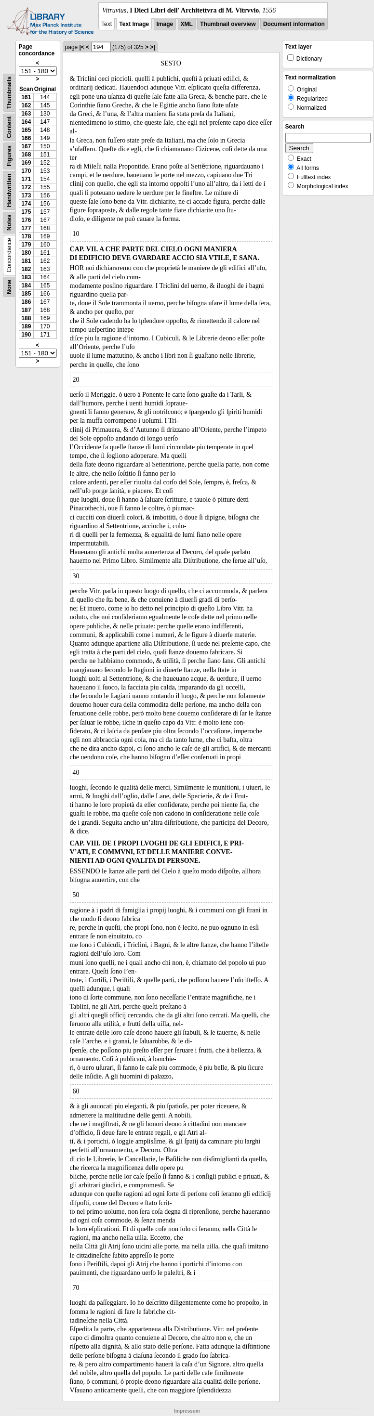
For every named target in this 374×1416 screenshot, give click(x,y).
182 (26, 269)
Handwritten (9, 190)
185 (26, 293)
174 (26, 203)
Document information (294, 24)
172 (26, 187)
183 (26, 277)
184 (26, 285)
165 (26, 130)
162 (26, 105)
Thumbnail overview (227, 24)
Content (9, 127)
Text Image (134, 24)
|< (82, 47)
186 (26, 302)
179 (26, 244)
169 (26, 162)
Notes (9, 223)
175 (26, 211)
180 (26, 252)
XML (187, 24)
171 (26, 179)
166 (26, 138)
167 (26, 146)
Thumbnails (9, 93)
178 (26, 236)
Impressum (187, 1411)
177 (26, 228)
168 (26, 154)
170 (26, 171)
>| (152, 47)
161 (26, 97)
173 (26, 195)
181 (26, 261)
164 (26, 121)
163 (26, 113)
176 (26, 220)
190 (26, 334)
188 (26, 318)
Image (165, 24)
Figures (9, 155)
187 (26, 310)
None (9, 287)
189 (26, 326)
